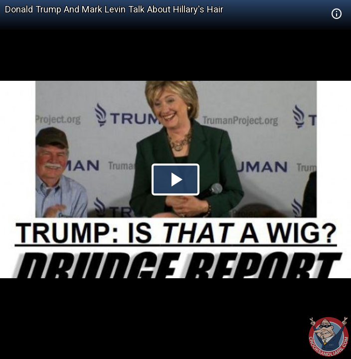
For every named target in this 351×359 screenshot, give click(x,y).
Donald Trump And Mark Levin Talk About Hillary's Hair (114, 9)
